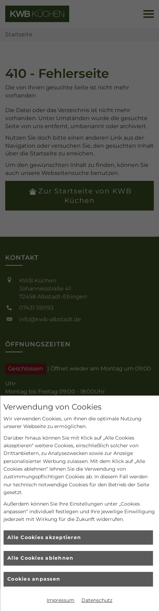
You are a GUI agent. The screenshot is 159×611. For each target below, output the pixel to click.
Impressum (60, 600)
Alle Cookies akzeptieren (44, 537)
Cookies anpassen (33, 579)
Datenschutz (96, 600)
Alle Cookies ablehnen (40, 558)
